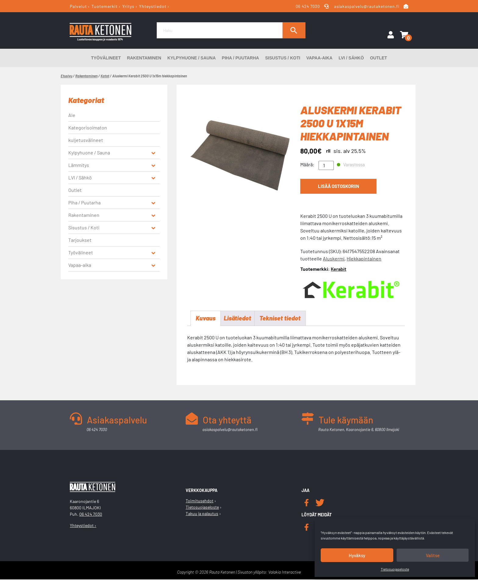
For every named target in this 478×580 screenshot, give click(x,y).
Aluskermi (333, 258)
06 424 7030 (308, 6)
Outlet (378, 57)
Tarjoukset (79, 240)
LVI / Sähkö (351, 57)
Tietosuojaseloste (395, 569)
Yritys (128, 6)
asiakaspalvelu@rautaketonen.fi (366, 6)
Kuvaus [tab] (206, 318)
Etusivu (66, 76)
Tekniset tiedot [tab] (280, 318)
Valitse (433, 555)
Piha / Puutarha (240, 57)
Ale (71, 115)
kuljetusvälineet (85, 140)
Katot (105, 76)
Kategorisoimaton (87, 127)
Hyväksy (357, 555)
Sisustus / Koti (282, 57)
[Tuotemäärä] (326, 165)
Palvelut (78, 6)
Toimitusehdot (199, 501)
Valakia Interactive (284, 572)
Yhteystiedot (152, 6)
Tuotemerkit (104, 6)
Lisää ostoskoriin (338, 186)
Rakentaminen (144, 57)
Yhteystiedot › (83, 525)
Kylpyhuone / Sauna (191, 57)
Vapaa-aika (319, 57)
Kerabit (338, 269)
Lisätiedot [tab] (237, 318)
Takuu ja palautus (202, 514)
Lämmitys (78, 165)
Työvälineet (106, 57)
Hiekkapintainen (364, 258)
